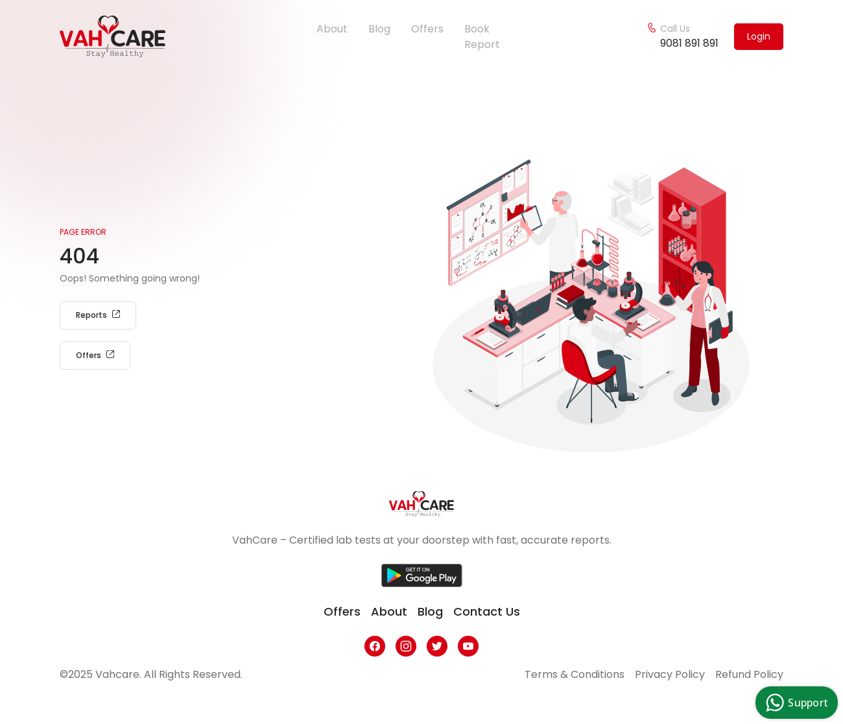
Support (795, 703)
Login (758, 36)
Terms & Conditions (574, 674)
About (332, 28)
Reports (98, 315)
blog (430, 611)
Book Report (482, 36)
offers (342, 611)
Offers (427, 28)
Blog (379, 28)
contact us (486, 611)
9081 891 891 (689, 43)
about (389, 611)
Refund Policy (749, 674)
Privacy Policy (670, 674)
